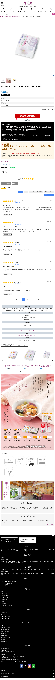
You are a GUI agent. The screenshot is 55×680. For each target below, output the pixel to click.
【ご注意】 (3, 98)
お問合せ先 (27, 579)
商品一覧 (11, 10)
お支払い (27, 546)
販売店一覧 (3, 633)
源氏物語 (3, 639)
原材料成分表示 (4, 635)
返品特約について (5, 161)
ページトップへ (53, 534)
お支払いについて (5, 629)
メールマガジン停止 (5, 618)
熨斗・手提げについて (6, 637)
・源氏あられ (4, 599)
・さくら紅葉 (4, 593)
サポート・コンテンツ (27, 623)
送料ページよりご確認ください (27, 330)
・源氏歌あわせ (4, 595)
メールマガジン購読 (5, 616)
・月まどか (3, 601)
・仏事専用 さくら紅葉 (6, 605)
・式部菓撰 (3, 603)
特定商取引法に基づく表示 (7, 673)
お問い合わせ (42, 10)
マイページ (31, 10)
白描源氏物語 (4, 641)
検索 (53, 14)
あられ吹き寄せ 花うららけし (15, 16)
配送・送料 (27, 555)
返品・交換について (5, 631)
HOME (3, 10)
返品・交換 (27, 567)
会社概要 (27, 645)
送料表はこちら (4, 559)
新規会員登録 (4, 612)
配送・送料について (5, 627)
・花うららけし (4, 597)
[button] (2, 360)
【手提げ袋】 (4, 103)
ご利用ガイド (21, 10)
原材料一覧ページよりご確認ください (27, 335)
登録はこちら (50, 524)
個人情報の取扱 (4, 676)
